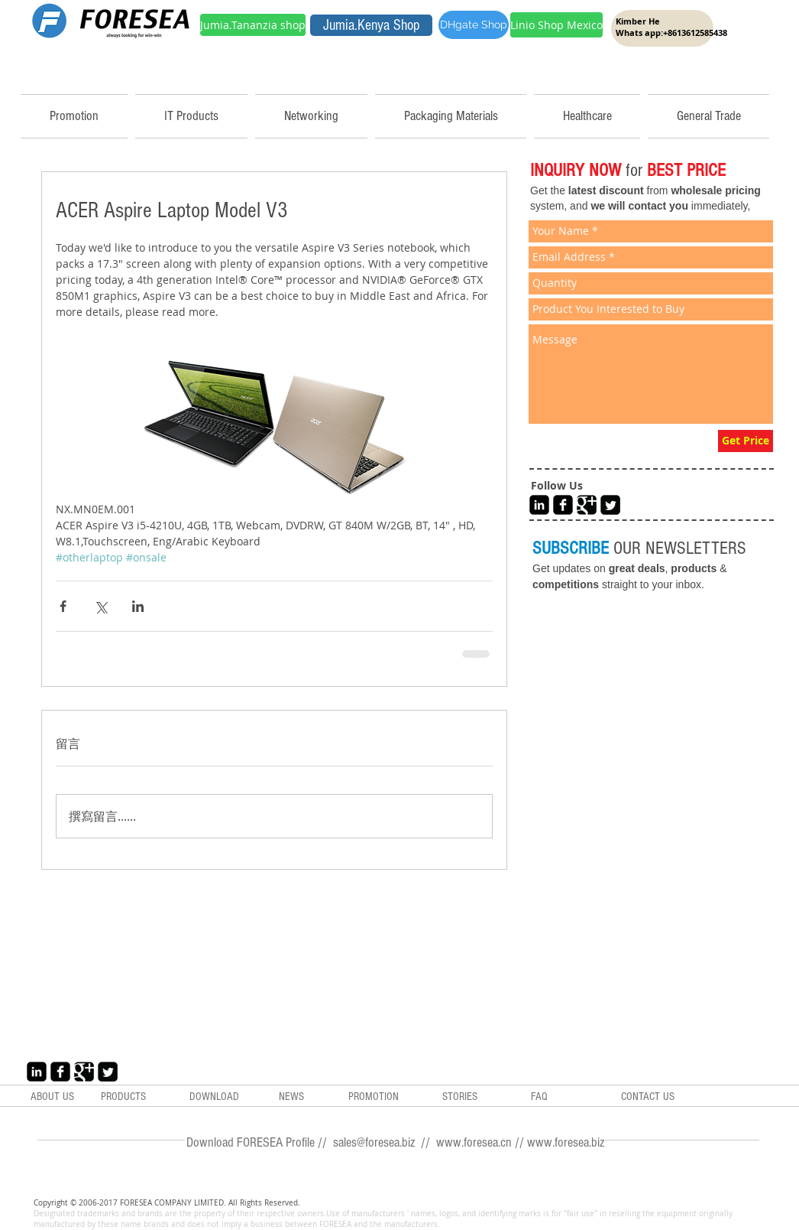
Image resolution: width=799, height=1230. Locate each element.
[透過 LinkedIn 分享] (138, 606)
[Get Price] (745, 441)
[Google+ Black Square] (587, 505)
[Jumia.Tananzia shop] (253, 24)
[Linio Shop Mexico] (556, 25)
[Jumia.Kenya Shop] (371, 25)
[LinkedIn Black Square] (539, 505)
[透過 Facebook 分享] (63, 606)
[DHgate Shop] (473, 25)
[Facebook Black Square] (563, 505)
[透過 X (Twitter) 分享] (100, 606)
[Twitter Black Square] (610, 505)
